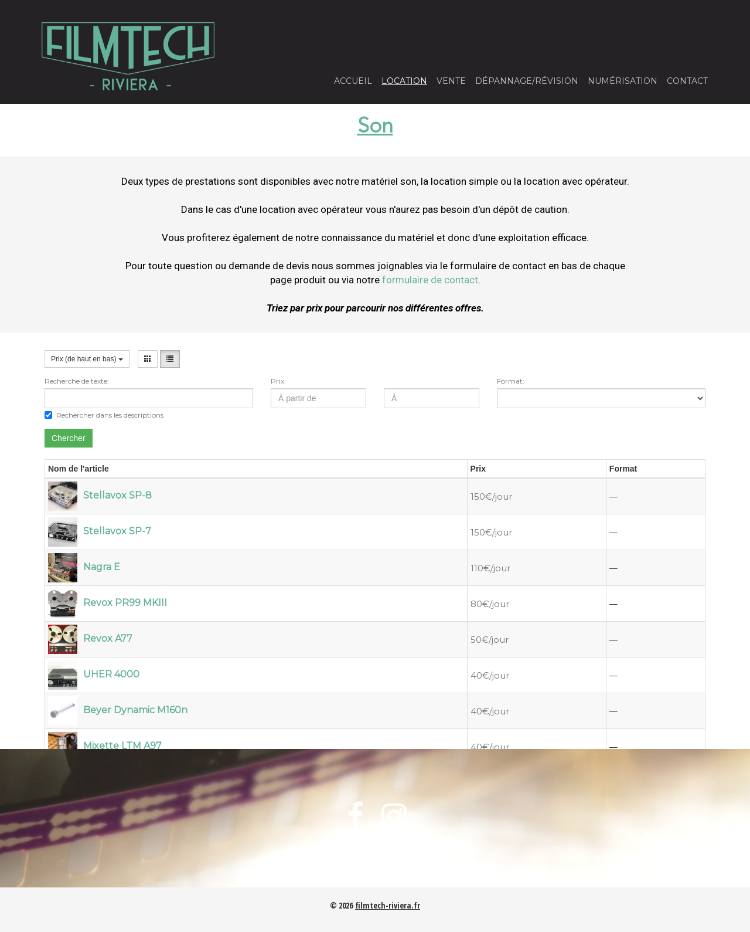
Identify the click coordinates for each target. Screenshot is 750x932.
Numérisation (622, 81)
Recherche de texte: (77, 381)
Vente (451, 81)
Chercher (69, 438)
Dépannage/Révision (526, 81)
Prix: (278, 381)
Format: (510, 381)
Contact (687, 81)
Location (404, 81)
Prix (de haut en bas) (87, 359)
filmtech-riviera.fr (387, 905)
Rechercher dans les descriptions (104, 415)
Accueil (353, 81)
